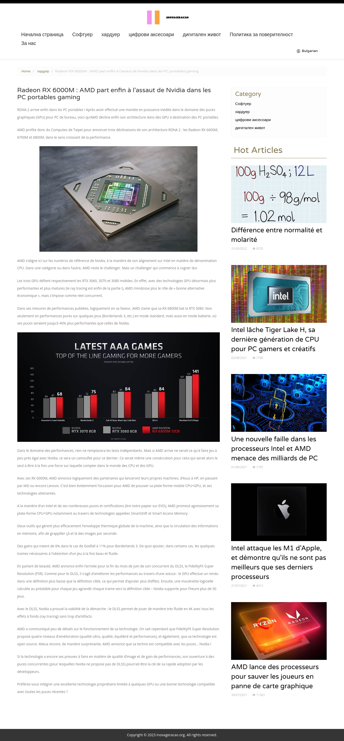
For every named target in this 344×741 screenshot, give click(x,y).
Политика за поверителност (261, 34)
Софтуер (82, 34)
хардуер (110, 34)
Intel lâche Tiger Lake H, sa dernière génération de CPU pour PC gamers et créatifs (275, 339)
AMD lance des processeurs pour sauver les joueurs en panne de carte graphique (275, 676)
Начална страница (42, 34)
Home (26, 71)
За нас (28, 43)
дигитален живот (202, 34)
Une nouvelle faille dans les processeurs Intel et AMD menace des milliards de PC (274, 448)
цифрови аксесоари (151, 34)
